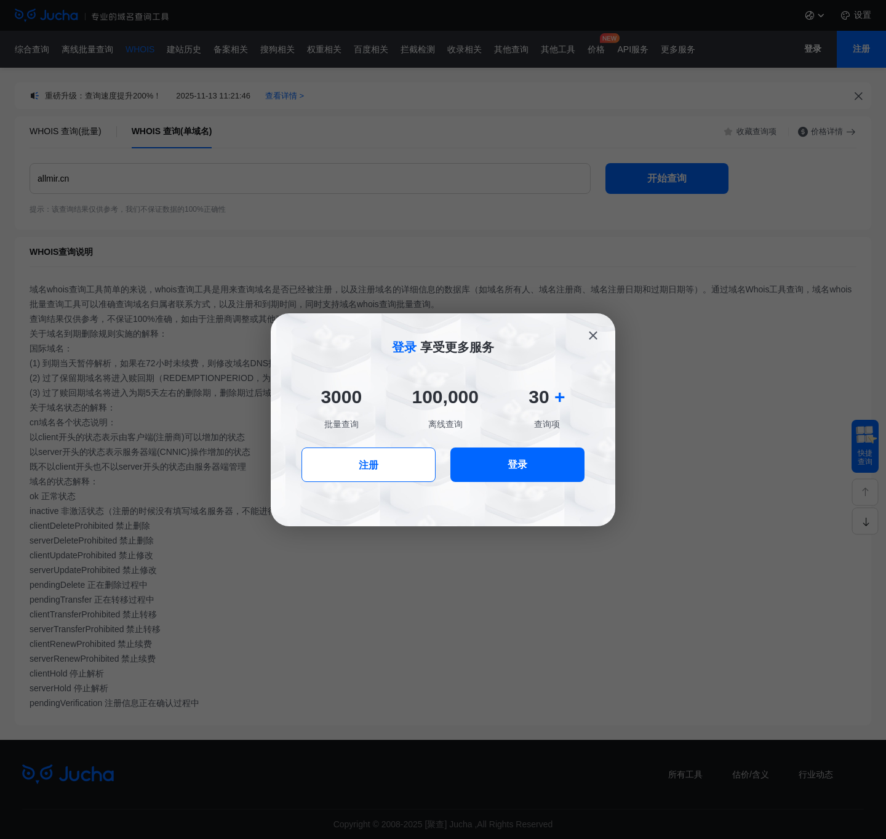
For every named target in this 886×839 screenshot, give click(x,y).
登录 (517, 464)
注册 (368, 465)
